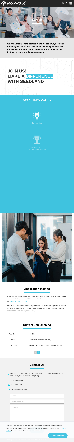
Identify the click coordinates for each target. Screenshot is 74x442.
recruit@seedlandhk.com (19, 301)
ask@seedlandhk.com (19, 389)
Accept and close (57, 435)
